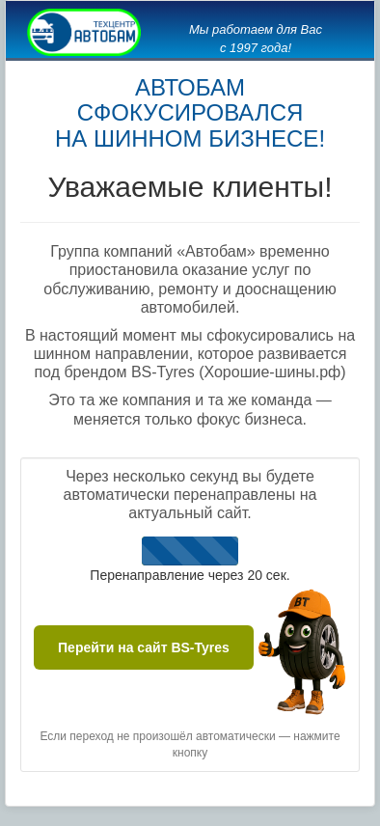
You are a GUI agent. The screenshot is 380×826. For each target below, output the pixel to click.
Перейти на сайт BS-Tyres (144, 647)
